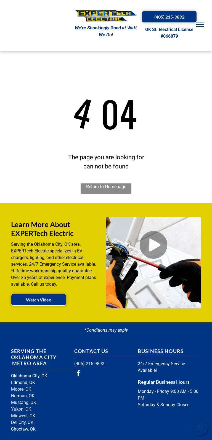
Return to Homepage (106, 186)
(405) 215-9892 (89, 363)
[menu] (200, 24)
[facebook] (78, 374)
